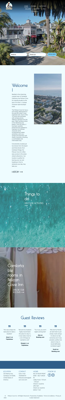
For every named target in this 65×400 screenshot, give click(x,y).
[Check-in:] (18, 54)
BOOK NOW (52, 54)
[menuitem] (26, 6)
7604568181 (22, 376)
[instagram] (53, 375)
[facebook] (49, 375)
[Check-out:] (37, 54)
